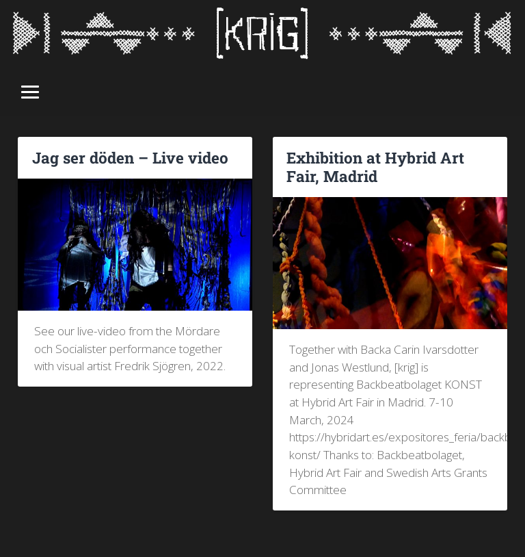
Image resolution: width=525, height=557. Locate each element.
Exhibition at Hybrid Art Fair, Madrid (375, 166)
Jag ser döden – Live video (130, 157)
